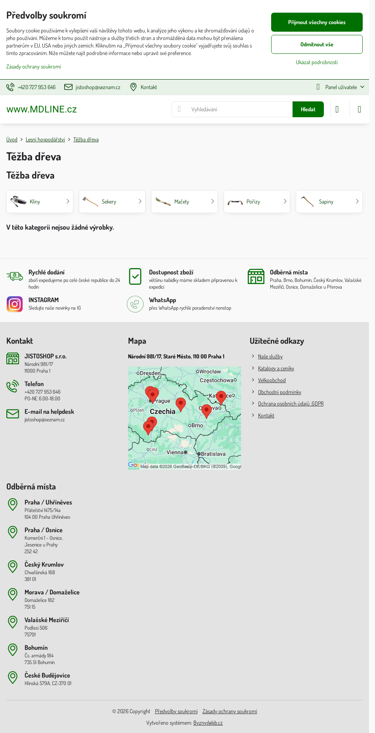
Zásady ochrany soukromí (230, 711)
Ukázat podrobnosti (317, 62)
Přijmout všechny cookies (317, 22)
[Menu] (359, 109)
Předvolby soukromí (176, 711)
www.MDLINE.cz (41, 109)
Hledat (308, 109)
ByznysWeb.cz (208, 722)
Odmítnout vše (316, 44)
